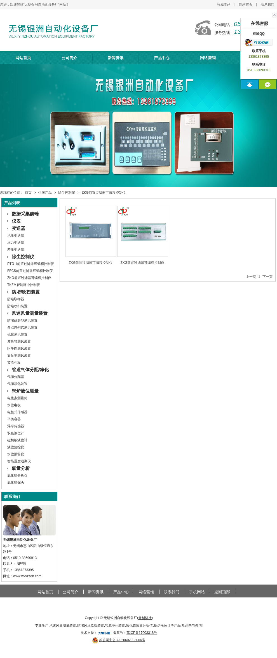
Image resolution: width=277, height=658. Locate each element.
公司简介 (69, 58)
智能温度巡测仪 (19, 461)
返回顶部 (222, 592)
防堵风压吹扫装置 (90, 625)
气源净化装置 (17, 384)
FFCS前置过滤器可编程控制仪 (30, 271)
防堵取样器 (15, 299)
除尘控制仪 (66, 193)
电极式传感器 (17, 412)
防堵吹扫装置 (17, 306)
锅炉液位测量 (25, 391)
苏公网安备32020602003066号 (122, 640)
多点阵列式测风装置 (22, 327)
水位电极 (14, 405)
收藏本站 (224, 4)
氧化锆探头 (15, 482)
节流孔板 (14, 362)
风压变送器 (15, 235)
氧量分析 (21, 468)
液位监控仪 (15, 447)
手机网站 (197, 592)
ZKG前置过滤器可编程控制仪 (104, 193)
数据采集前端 (25, 213)
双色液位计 (15, 433)
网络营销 (208, 58)
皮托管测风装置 (19, 341)
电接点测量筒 (17, 398)
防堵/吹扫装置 (26, 292)
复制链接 (145, 618)
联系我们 (267, 4)
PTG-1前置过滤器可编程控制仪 (30, 264)
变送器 (18, 228)
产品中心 (162, 58)
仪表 (16, 221)
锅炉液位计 (162, 625)
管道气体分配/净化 (30, 369)
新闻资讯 (115, 58)
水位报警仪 (15, 454)
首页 (28, 193)
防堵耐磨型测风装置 (22, 320)
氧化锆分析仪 (17, 475)
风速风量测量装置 (30, 313)
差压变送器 (15, 249)
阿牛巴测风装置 (19, 348)
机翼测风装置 (17, 334)
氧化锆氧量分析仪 (139, 625)
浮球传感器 (15, 426)
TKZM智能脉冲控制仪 (23, 285)
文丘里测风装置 (19, 355)
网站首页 (245, 4)
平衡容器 (14, 419)
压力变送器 (15, 242)
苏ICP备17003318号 (141, 633)
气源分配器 (15, 377)
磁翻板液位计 (17, 440)
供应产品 (45, 193)
